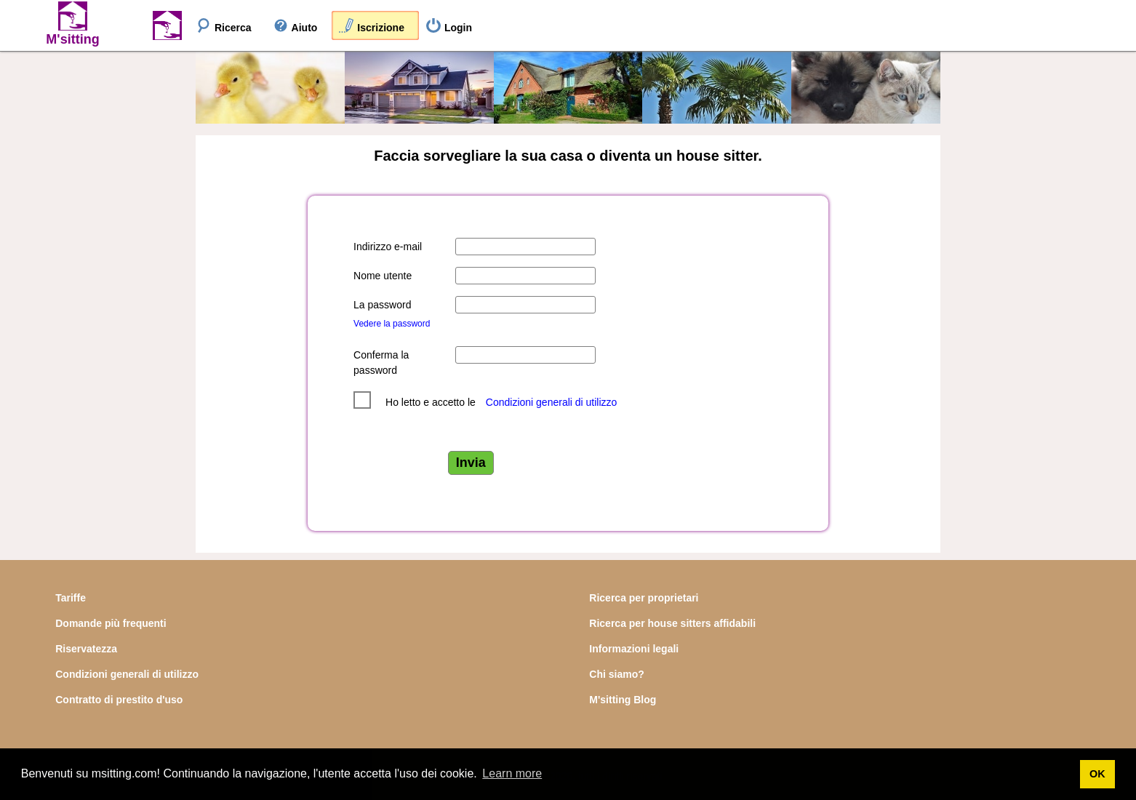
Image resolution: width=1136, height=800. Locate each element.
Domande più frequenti (110, 623)
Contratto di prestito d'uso (119, 699)
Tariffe (70, 598)
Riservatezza (86, 649)
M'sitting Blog (622, 699)
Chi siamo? (616, 674)
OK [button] (1097, 774)
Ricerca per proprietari (643, 598)
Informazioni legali (634, 649)
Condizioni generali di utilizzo (551, 402)
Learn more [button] (512, 773)
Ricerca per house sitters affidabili (672, 623)
